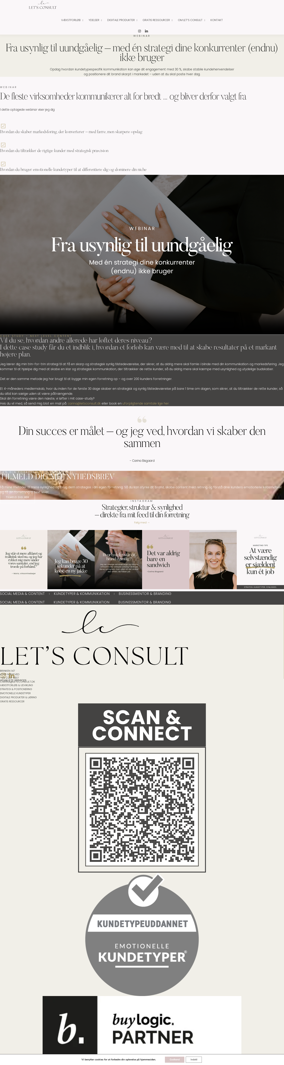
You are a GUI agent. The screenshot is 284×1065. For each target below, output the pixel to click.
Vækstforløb (71, 20)
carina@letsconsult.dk (84, 403)
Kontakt (217, 20)
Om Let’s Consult (190, 20)
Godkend (174, 1059)
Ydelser (94, 20)
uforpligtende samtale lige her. (145, 403)
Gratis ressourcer (156, 20)
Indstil (194, 1059)
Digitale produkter (121, 20)
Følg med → (142, 524)
